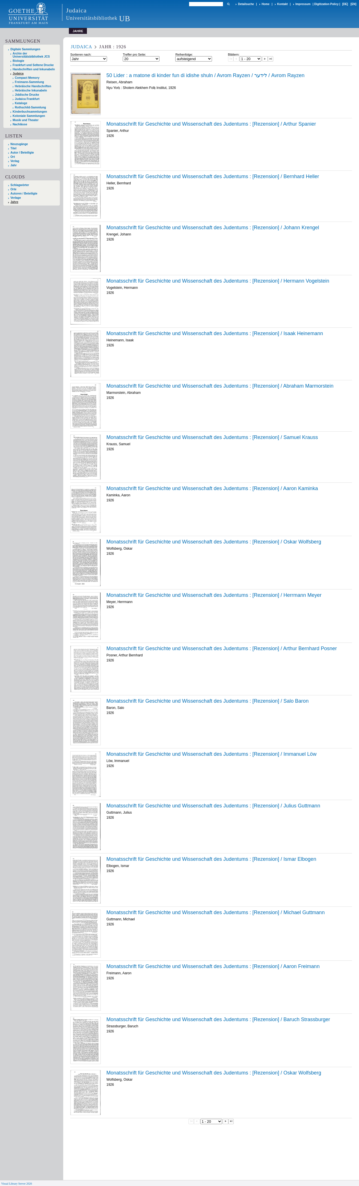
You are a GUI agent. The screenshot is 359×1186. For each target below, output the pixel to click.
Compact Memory (27, 77)
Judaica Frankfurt (27, 99)
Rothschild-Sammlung (30, 107)
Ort (12, 156)
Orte (13, 189)
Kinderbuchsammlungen (30, 111)
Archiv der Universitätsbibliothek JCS (31, 55)
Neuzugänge (19, 144)
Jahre (14, 202)
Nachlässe (20, 124)
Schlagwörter (19, 185)
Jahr (13, 165)
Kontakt (282, 4)
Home (266, 4)
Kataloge (21, 103)
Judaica (18, 73)
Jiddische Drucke (27, 94)
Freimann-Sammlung (29, 82)
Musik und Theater (26, 120)
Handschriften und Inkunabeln (34, 69)
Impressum (302, 4)
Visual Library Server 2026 (16, 1183)
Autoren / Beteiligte (23, 193)
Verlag (14, 161)
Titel (13, 148)
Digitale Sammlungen (25, 49)
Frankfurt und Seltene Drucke (33, 65)
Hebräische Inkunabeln (31, 90)
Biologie (18, 60)
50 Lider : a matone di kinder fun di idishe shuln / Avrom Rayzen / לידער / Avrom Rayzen (205, 75)
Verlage (15, 197)
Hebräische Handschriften (33, 86)
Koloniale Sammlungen (29, 115)
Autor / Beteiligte (22, 152)
